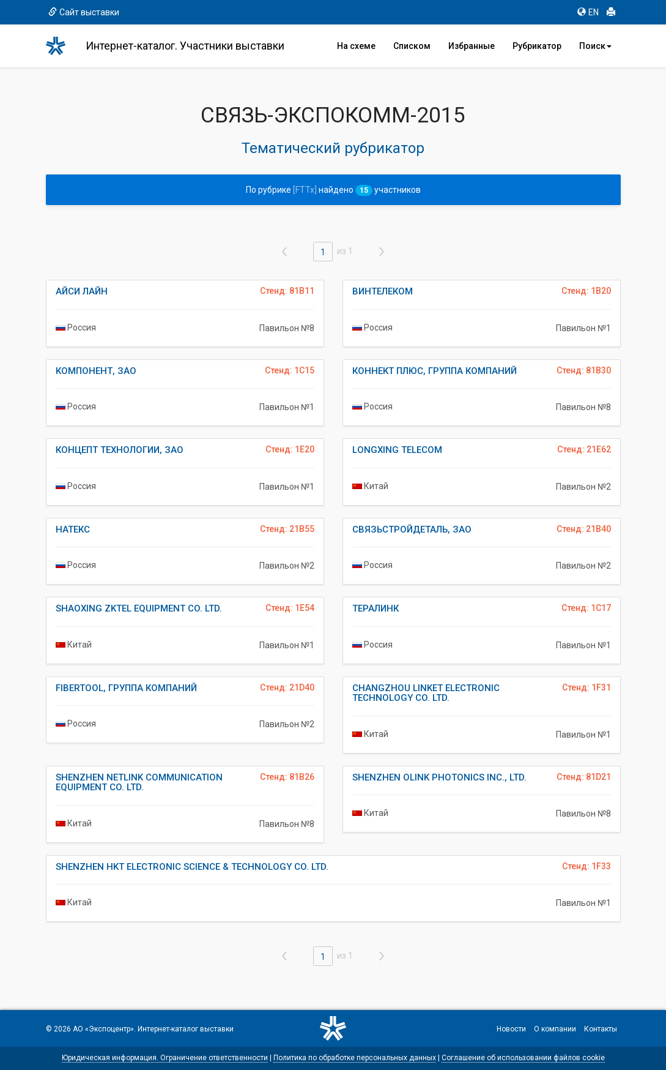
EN (588, 12)
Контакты (600, 1029)
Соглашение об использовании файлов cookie (523, 1057)
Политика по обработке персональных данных (354, 1057)
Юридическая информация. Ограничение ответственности (165, 1057)
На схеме (356, 46)
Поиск (595, 46)
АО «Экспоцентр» (103, 1029)
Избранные (471, 46)
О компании (555, 1029)
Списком (412, 46)
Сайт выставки (83, 12)
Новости (511, 1029)
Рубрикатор (536, 46)
